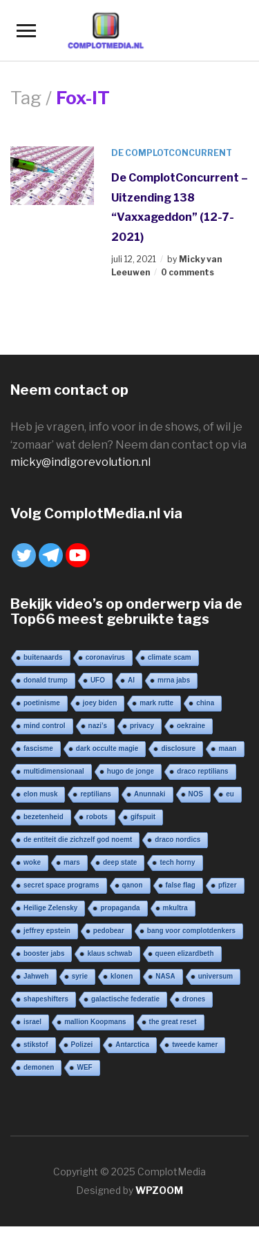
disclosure (178, 748)
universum (215, 976)
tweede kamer (195, 1044)
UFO (97, 680)
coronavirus (105, 657)
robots (97, 817)
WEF (84, 1067)
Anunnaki (150, 794)
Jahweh (36, 976)
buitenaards (43, 657)
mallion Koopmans (95, 1022)
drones (193, 999)
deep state (120, 862)
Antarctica (132, 1044)
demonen (38, 1067)
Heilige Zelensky (50, 908)
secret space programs (61, 885)
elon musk (40, 794)
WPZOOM (159, 1190)
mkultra (175, 908)
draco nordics (177, 839)
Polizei (82, 1044)
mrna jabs (173, 680)
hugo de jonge (130, 771)
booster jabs (43, 953)
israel (32, 1022)
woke (32, 862)
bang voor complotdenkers (191, 930)
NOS (196, 794)
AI (131, 680)
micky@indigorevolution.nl (80, 462)
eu (230, 794)
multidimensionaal (53, 771)
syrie (80, 976)
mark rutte (156, 703)
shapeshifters (45, 999)
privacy (142, 725)
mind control (44, 725)
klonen (122, 976)
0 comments (187, 272)
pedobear (108, 930)
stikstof (35, 1044)
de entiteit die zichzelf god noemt (77, 839)
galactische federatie (125, 999)
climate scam (169, 657)
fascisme (38, 748)
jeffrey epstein (46, 930)
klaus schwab (109, 953)
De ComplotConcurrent (171, 153)
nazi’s (97, 725)
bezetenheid (43, 817)
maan (227, 748)
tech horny (177, 862)
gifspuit (143, 817)
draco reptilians (202, 771)
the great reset (173, 1022)
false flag (180, 885)
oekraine (191, 725)
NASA (165, 976)
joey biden (100, 703)
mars (72, 862)
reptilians (95, 794)
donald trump (45, 680)
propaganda (120, 908)
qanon (132, 885)
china (205, 703)
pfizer (227, 885)
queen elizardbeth (184, 953)
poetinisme (41, 703)
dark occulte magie (107, 748)
